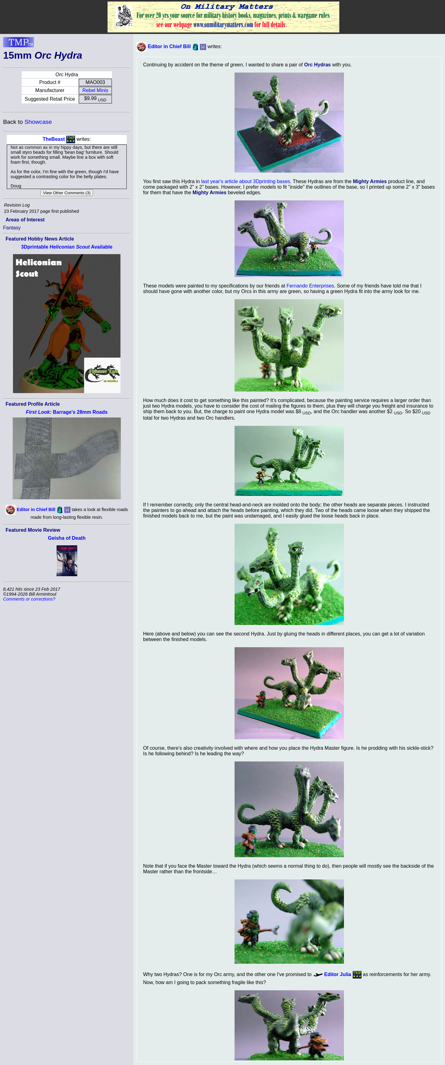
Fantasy (12, 227)
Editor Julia (337, 974)
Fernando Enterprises (310, 285)
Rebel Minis (95, 90)
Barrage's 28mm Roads (67, 412)
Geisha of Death (67, 538)
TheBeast (54, 139)
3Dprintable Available (66, 246)
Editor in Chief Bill (36, 509)
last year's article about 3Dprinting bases (245, 181)
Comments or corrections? (29, 599)
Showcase (38, 122)
